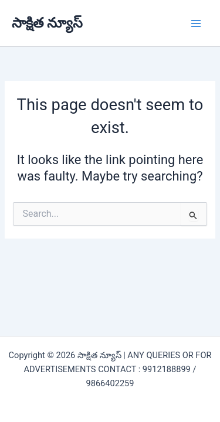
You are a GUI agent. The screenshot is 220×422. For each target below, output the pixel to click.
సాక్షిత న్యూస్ (47, 23)
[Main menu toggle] (196, 23)
